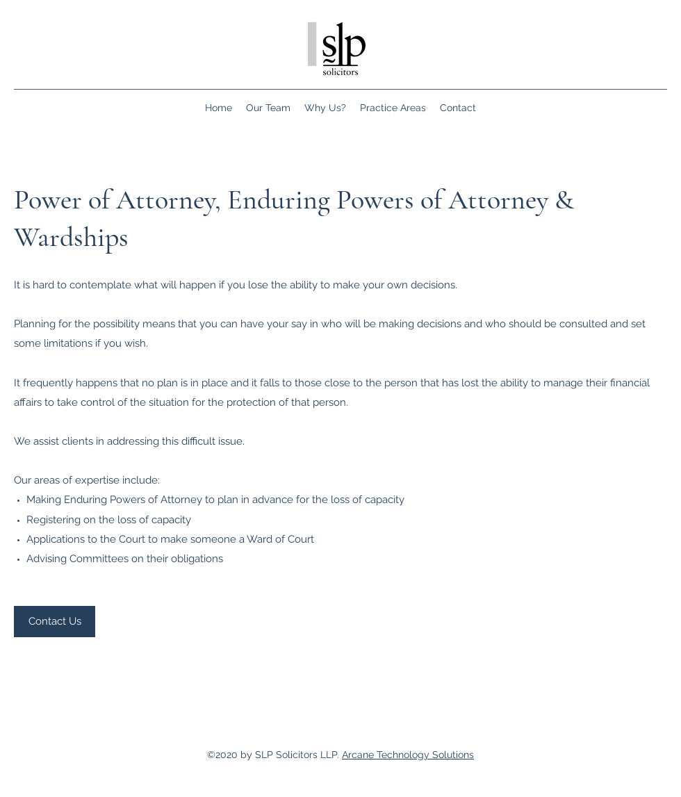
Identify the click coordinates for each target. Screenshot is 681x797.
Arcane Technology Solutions (408, 754)
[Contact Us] (54, 621)
